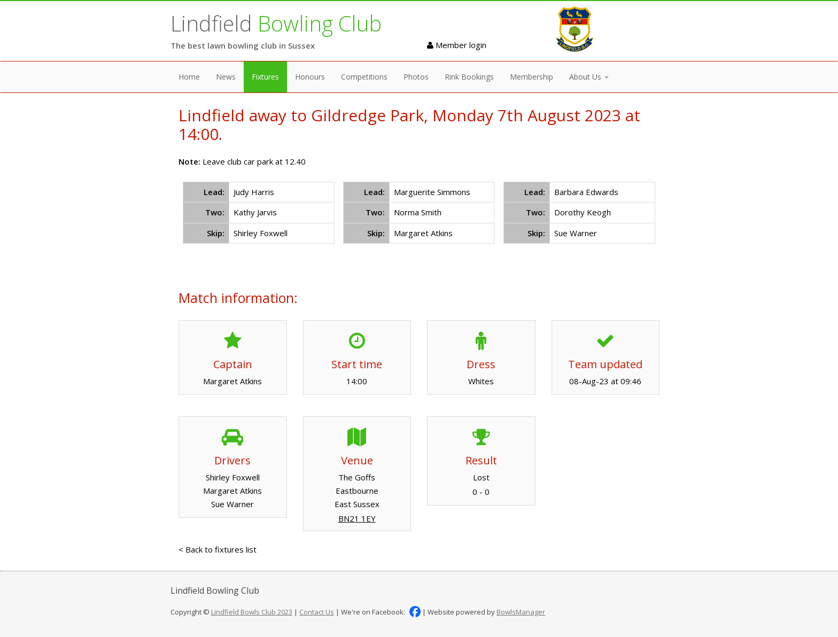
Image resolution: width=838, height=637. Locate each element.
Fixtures (265, 77)
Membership (531, 77)
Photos (416, 77)
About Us (589, 77)
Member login (456, 45)
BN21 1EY (357, 518)
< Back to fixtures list (218, 549)
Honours (310, 77)
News (226, 77)
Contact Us (316, 612)
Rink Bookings (469, 77)
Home (189, 77)
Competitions (364, 77)
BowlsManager (520, 612)
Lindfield (276, 23)
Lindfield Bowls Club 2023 (251, 612)
